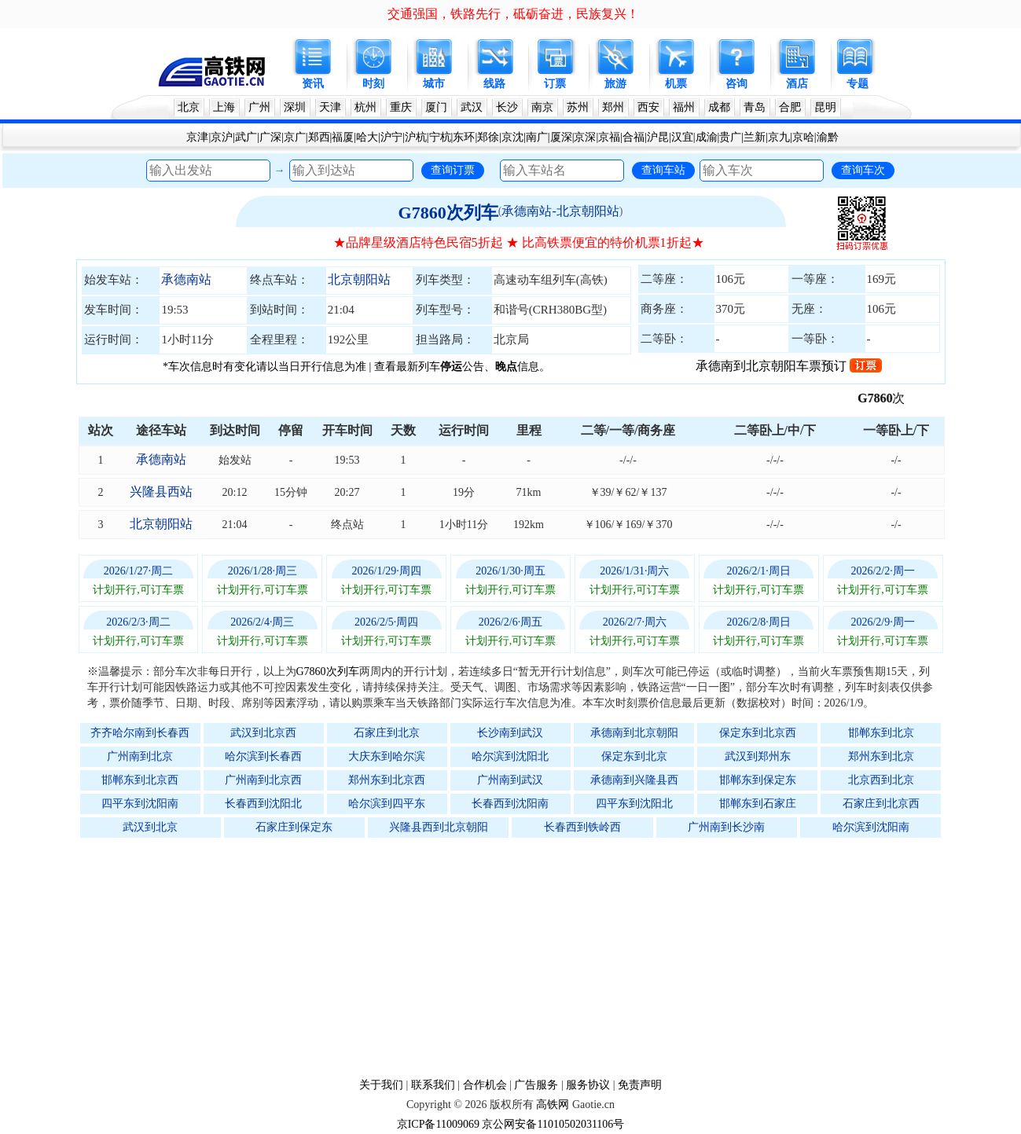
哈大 (367, 137)
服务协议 (588, 1085)
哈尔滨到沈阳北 (510, 756)
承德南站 (186, 279)
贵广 (730, 137)
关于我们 (381, 1085)
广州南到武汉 (510, 780)
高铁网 (552, 1104)
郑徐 (488, 137)
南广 (537, 137)
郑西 (319, 137)
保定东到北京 (634, 756)
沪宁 (391, 137)
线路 (494, 84)
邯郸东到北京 (881, 733)
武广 (246, 137)
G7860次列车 (448, 212)
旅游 (615, 84)
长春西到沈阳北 (263, 803)
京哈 (803, 137)
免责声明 (640, 1085)
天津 (330, 107)
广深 (270, 137)
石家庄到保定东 (293, 827)
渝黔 (828, 137)
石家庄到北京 (387, 733)
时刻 (373, 84)
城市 (434, 84)
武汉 (472, 107)
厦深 (561, 137)
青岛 (755, 107)
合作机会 (485, 1085)
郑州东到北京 (881, 756)
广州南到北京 (140, 756)
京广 (295, 137)
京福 (609, 137)
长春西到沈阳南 (510, 803)
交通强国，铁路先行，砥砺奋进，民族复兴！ (513, 13)
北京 (189, 107)
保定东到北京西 (757, 733)
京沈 (512, 137)
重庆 (401, 107)
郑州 (613, 107)
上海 (224, 107)
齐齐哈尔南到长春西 (139, 733)
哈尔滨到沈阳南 (870, 827)
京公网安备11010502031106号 (553, 1124)
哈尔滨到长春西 (263, 756)
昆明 (825, 107)
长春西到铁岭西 (582, 827)
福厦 (343, 137)
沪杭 (416, 137)
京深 (585, 137)
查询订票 (453, 169)
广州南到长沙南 (726, 827)
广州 (259, 107)
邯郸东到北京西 (139, 780)
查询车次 (863, 169)
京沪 (222, 137)
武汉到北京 (150, 827)
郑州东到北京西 (386, 780)
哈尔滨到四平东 (386, 803)
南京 (542, 107)
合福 (634, 137)
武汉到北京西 (263, 733)
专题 (858, 84)
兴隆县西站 (161, 491)
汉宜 (682, 137)
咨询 (736, 84)
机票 (676, 84)
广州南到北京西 (263, 780)
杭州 (365, 107)
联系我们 (433, 1085)
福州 (684, 107)
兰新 (755, 137)
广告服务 (536, 1085)
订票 (555, 84)
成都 (719, 107)
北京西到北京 (881, 780)
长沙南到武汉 (510, 733)
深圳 (295, 107)
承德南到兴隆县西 (634, 780)
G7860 (883, 398)
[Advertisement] (518, 957)
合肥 (790, 107)
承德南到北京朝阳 (634, 733)
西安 (648, 107)
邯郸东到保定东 (757, 780)
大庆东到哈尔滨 (386, 756)
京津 (197, 137)
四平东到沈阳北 (634, 803)
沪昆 (658, 137)
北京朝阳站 (359, 279)
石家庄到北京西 (881, 803)
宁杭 (440, 137)
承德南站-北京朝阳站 (560, 211)
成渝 (707, 137)
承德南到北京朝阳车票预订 (789, 365)
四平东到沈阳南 (139, 803)
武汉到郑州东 (758, 756)
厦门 (436, 107)
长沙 (507, 107)
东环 (464, 137)
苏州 (578, 107)
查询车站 (663, 169)
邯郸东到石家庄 (757, 803)
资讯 (313, 84)
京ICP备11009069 (438, 1124)
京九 (779, 137)
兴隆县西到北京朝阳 (438, 827)
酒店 (797, 84)
